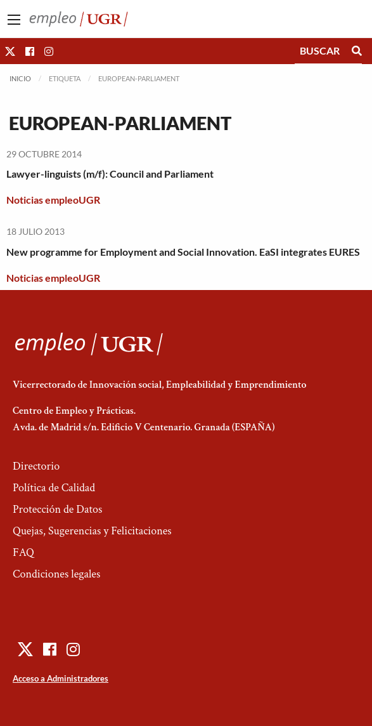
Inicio (20, 78)
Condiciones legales (56, 574)
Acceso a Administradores (60, 678)
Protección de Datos (57, 509)
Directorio (36, 466)
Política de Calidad (54, 487)
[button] (10, 51)
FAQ (23, 552)
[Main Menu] (14, 20)
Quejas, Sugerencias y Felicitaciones (92, 531)
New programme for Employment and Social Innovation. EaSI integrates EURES (183, 252)
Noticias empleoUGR (53, 200)
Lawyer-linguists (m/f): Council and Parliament (110, 174)
